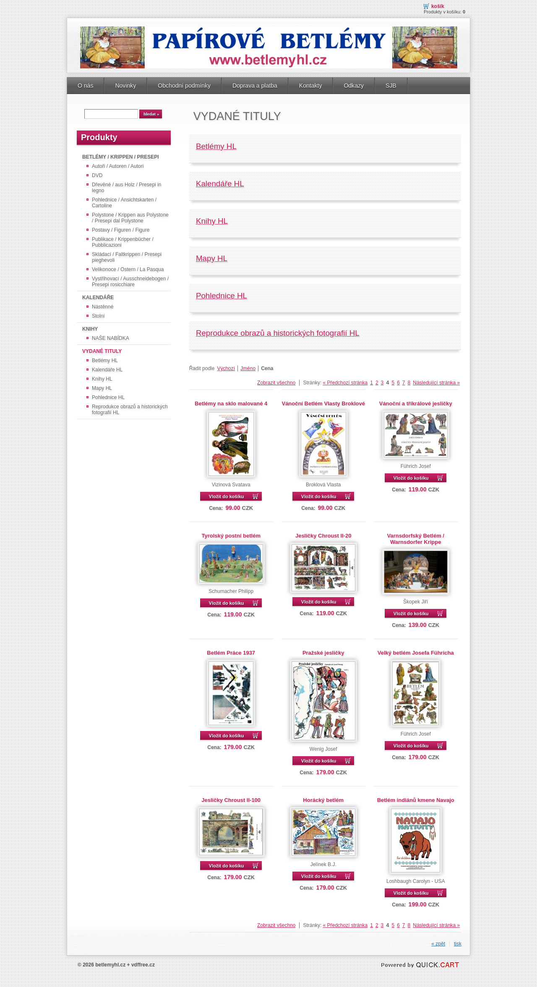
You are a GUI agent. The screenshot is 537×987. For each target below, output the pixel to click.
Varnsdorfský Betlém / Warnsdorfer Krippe (415, 539)
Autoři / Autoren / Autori (117, 166)
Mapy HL (102, 388)
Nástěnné (102, 307)
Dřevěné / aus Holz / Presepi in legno (126, 187)
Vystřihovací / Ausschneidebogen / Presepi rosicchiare (130, 281)
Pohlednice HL (108, 397)
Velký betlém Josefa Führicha (416, 653)
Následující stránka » (436, 383)
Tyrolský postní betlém (230, 536)
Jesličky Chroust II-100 (231, 800)
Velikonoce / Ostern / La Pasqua (128, 269)
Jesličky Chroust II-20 (323, 536)
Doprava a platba (254, 85)
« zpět (438, 944)
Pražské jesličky (323, 653)
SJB (391, 85)
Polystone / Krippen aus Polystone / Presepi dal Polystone (130, 218)
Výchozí (226, 368)
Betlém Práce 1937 (231, 653)
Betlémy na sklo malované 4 (231, 403)
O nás (85, 85)
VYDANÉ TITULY (102, 351)
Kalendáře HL (107, 370)
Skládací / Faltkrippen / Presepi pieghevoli (127, 257)
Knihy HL (102, 379)
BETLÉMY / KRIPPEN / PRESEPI (120, 157)
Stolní (98, 316)
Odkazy (354, 85)
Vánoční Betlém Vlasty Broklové (323, 403)
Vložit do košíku (226, 496)
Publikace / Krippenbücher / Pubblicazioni (123, 242)
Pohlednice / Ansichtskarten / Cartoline (124, 203)
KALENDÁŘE (98, 297)
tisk (457, 944)
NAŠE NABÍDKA (110, 338)
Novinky (125, 85)
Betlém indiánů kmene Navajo (415, 800)
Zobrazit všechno (276, 383)
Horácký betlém (323, 800)
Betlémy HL (105, 360)
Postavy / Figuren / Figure (120, 230)
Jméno (247, 368)
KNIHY (90, 329)
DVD (97, 175)
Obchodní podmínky (184, 85)
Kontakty (310, 85)
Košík (437, 6)
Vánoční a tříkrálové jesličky (415, 403)
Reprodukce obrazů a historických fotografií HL (130, 409)
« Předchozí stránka (345, 383)
